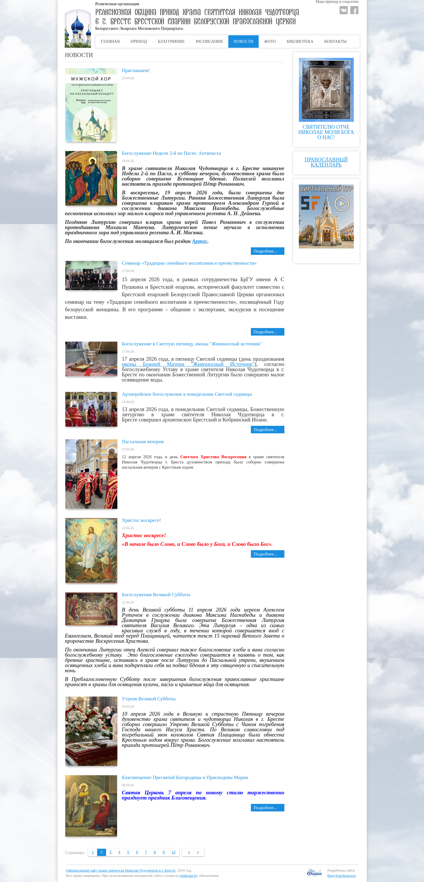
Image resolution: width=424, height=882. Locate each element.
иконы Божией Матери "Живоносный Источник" (188, 364)
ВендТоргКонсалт (341, 875)
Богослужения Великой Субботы (156, 594)
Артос (199, 241)
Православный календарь (326, 162)
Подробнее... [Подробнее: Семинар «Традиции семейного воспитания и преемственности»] (265, 331)
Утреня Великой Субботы (149, 698)
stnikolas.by (189, 875)
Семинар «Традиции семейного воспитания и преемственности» (189, 263)
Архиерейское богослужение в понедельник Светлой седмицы (187, 394)
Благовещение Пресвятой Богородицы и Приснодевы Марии (185, 777)
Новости (243, 41)
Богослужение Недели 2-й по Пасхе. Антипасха (171, 153)
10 (173, 852)
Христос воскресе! (141, 520)
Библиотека (300, 41)
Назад (188, 852)
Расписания (209, 41)
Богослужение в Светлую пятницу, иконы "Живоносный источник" (192, 344)
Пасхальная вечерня (143, 441)
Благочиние (171, 41)
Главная (110, 41)
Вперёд (198, 852)
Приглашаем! (136, 70)
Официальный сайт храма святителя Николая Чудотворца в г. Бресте (121, 870)
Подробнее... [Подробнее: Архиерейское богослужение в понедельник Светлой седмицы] (265, 429)
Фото (270, 41)
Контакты (335, 41)
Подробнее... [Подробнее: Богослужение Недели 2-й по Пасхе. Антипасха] (265, 251)
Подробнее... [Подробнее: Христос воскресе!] (265, 554)
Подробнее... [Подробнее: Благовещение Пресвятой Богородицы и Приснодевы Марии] (265, 807)
